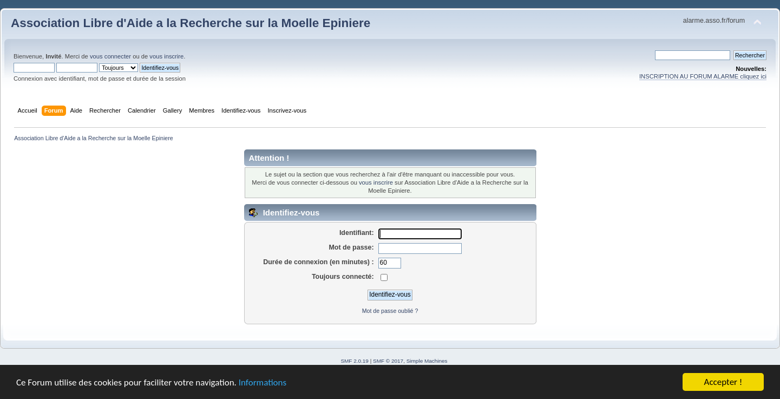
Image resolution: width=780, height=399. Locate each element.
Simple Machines (427, 361)
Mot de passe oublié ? (390, 311)
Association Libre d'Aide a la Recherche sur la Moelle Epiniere (190, 23)
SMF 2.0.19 (354, 361)
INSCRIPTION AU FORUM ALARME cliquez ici (702, 76)
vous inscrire (166, 56)
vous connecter (110, 56)
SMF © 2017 (388, 361)
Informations (262, 384)
